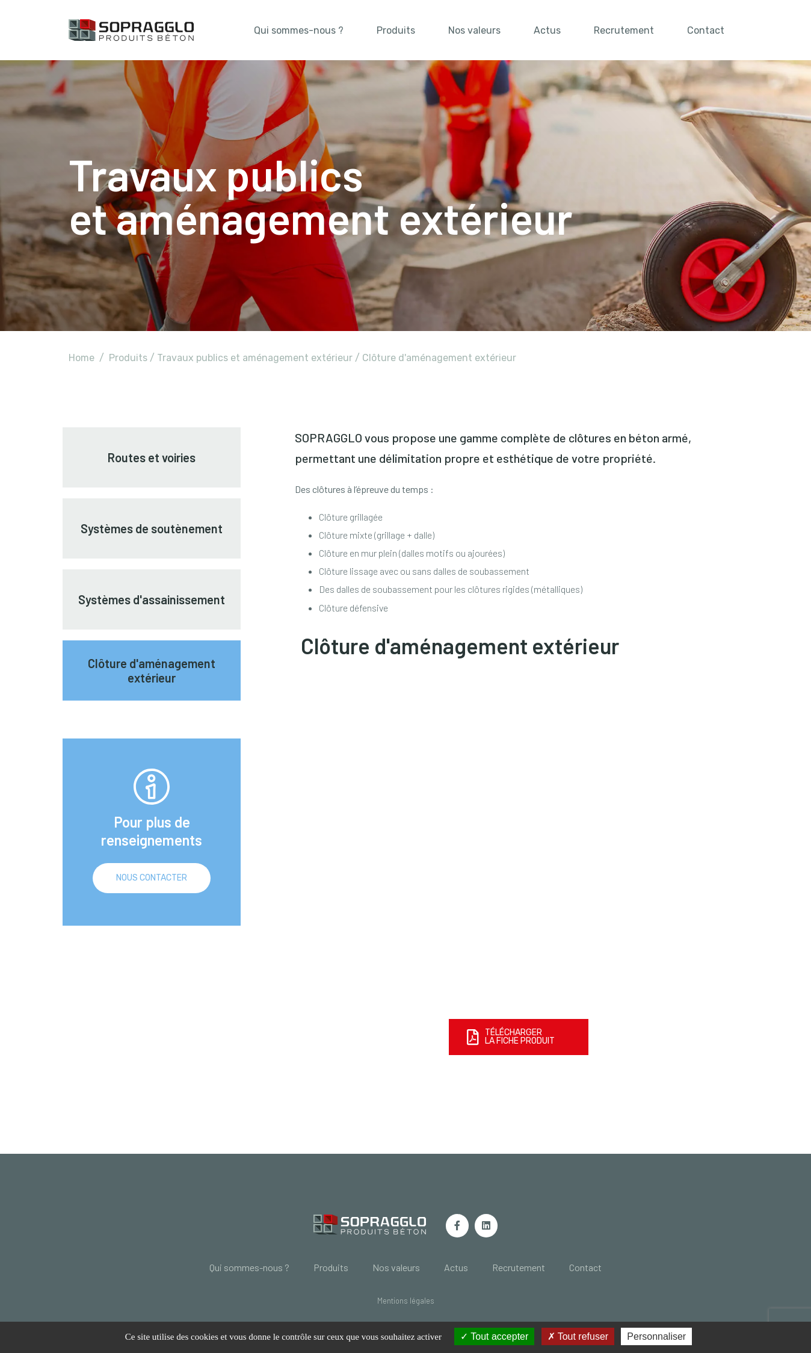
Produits (396, 30)
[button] (405, 1301)
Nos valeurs (474, 30)
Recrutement (624, 30)
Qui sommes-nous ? (299, 30)
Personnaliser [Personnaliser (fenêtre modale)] (656, 1336)
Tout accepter (494, 1336)
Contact (705, 30)
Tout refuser (578, 1336)
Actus (547, 30)
